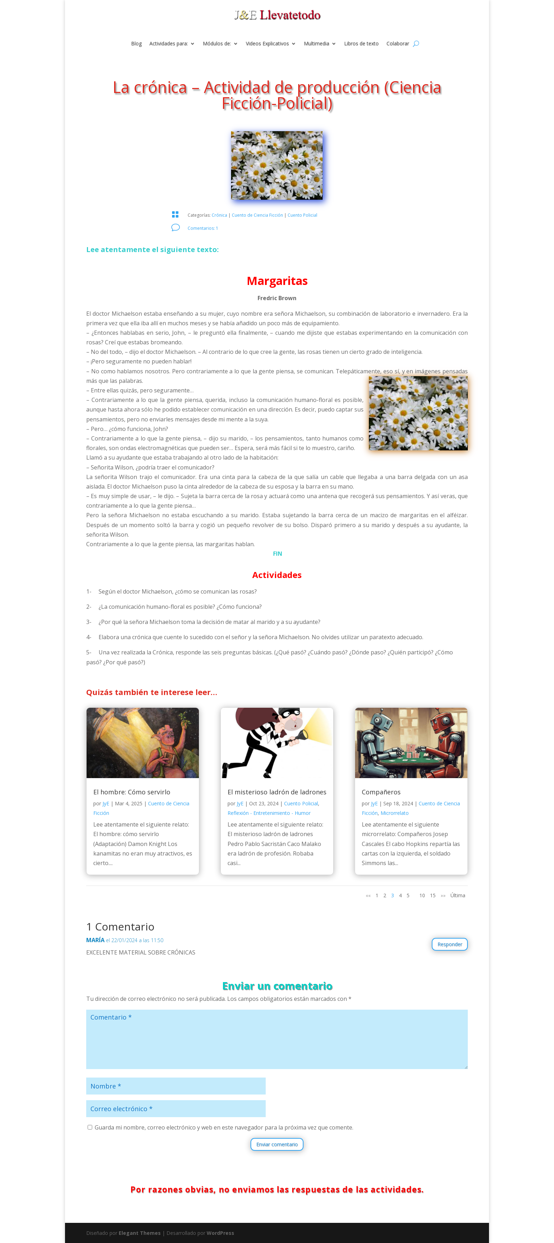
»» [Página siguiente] (443, 895)
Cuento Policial (302, 215)
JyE (105, 803)
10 (422, 895)
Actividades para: (168, 44)
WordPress (220, 1233)
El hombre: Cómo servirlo (131, 792)
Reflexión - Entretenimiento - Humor (269, 813)
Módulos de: (217, 44)
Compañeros (381, 792)
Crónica (219, 215)
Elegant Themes (140, 1233)
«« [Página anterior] (368, 895)
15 (433, 895)
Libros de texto (361, 44)
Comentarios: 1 (203, 228)
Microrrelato (395, 813)
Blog (136, 44)
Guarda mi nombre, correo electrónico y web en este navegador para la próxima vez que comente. (224, 1127)
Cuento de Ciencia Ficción (257, 215)
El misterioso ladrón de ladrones (277, 792)
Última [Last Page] (457, 895)
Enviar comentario (277, 1144)
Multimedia (316, 44)
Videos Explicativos (267, 44)
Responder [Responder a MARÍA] (449, 944)
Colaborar (398, 44)
